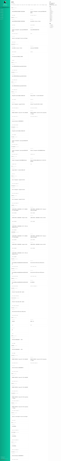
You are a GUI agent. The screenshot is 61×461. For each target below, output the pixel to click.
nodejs (34, 15)
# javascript (13, 44)
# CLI (12, 166)
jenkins (51, 16)
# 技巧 (12, 335)
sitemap (14, 89)
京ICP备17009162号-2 (3, 459)
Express (51, 13)
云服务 (51, 19)
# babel (12, 383)
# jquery (12, 17)
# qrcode (12, 288)
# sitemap (12, 72)
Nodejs (51, 12)
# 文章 (12, 317)
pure (7, 458)
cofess (4, 458)
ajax (12, 15)
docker (51, 15)
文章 (12, 333)
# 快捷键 (12, 345)
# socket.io (13, 451)
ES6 (16, 116)
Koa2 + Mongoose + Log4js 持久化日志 (18, 104)
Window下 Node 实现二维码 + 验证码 (36, 104)
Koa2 (50, 14)
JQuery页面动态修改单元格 (34, 29)
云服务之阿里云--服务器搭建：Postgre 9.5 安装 (19, 217)
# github (12, 278)
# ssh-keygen (13, 432)
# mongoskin (13, 146)
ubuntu (13, 266)
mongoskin (32, 154)
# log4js (12, 195)
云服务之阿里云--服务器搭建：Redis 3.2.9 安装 (38, 217)
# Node (12, 91)
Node (12, 99)
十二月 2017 (51, 26)
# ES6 (12, 373)
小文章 (51, 20)
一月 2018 (51, 25)
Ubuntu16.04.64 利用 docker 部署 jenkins (37, 262)
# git (12, 422)
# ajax (12, 7)
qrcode (14, 305)
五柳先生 (13, 321)
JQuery (51, 10)
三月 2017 (51, 27)
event (14, 420)
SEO (16, 89)
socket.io (17, 371)
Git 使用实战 (32, 282)
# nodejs (12, 136)
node (33, 154)
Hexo (50, 9)
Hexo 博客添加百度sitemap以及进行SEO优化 (19, 66)
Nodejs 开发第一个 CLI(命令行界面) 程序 (36, 95)
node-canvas (17, 305)
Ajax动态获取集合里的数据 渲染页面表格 (18, 11)
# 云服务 (12, 205)
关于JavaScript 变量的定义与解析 (17, 56)
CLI (32, 99)
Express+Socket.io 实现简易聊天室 (17, 121)
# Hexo (12, 62)
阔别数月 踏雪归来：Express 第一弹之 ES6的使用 (20, 112)
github (51, 18)
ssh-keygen (16, 449)
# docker (12, 307)
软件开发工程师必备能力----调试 (17, 339)
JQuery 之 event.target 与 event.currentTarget (19, 38)
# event (12, 412)
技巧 (50, 21)
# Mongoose (13, 185)
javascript (13, 60)
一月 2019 (51, 24)
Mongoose (17, 183)
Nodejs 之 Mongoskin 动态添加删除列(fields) (37, 150)
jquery (14, 15)
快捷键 (14, 343)
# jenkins (12, 268)
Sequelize (36, 116)
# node (12, 156)
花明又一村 (32, 321)
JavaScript (51, 11)
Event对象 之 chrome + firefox (35, 21)
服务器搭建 (15, 221)
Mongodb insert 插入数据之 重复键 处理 (18, 95)
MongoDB (15, 99)
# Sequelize (13, 393)
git (14, 449)
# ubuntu (12, 258)
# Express (12, 355)
